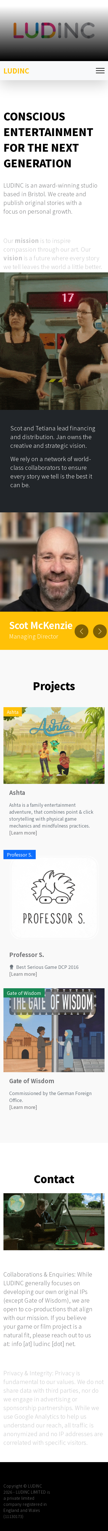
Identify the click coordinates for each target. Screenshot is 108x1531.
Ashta (17, 807)
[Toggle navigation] (100, 70)
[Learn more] (23, 847)
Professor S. (26, 969)
